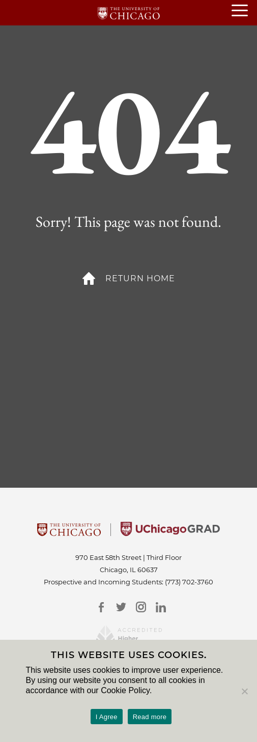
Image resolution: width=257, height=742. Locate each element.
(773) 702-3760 (189, 582)
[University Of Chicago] (69, 533)
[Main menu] (244, 11)
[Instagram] (141, 607)
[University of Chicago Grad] (170, 533)
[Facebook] (101, 607)
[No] (244, 691)
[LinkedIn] (161, 607)
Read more (150, 717)
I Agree (107, 717)
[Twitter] (121, 607)
